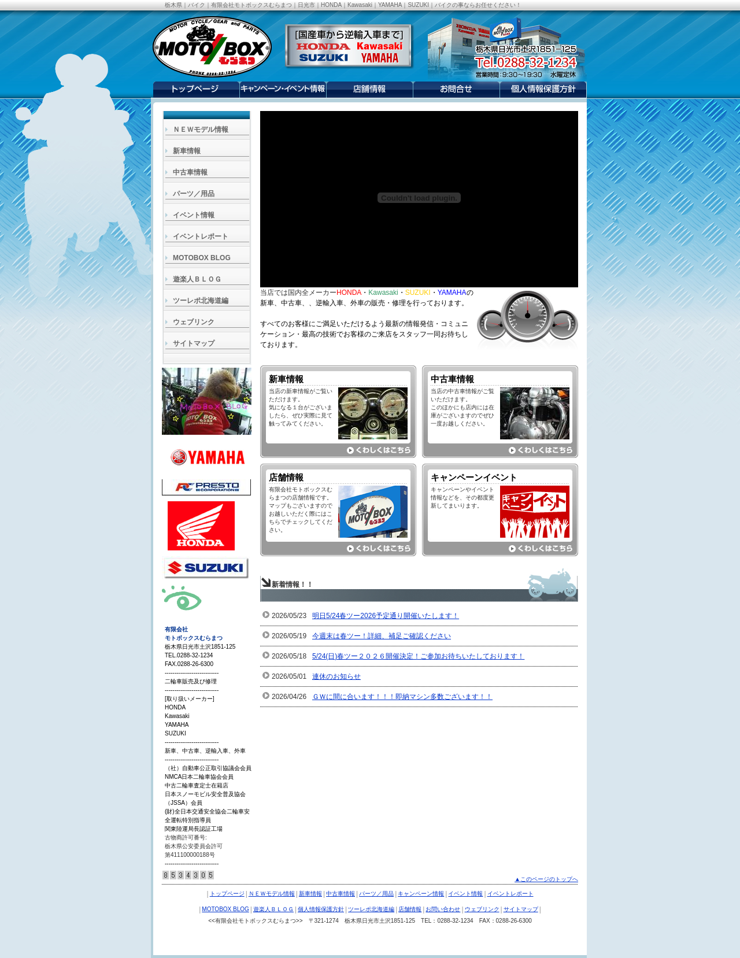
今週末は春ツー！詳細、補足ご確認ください (381, 636)
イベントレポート (200, 236)
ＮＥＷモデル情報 (200, 129)
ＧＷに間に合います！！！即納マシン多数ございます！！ (402, 697)
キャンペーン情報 (421, 893)
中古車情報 (190, 172)
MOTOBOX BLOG (202, 258)
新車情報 (187, 151)
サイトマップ (193, 343)
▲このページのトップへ (546, 879)
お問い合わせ (443, 909)
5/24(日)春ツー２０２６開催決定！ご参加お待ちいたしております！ (418, 656)
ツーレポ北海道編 (200, 301)
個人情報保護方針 (321, 909)
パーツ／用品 (193, 194)
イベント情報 (193, 215)
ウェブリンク (193, 322)
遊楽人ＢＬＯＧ (197, 279)
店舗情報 (409, 909)
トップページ (227, 893)
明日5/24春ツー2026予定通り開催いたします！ (385, 616)
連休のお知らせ (336, 676)
